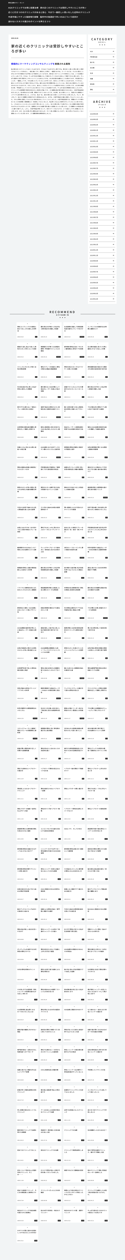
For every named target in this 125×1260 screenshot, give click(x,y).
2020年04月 (94, 288)
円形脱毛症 (93, 57)
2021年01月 (94, 244)
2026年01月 (94, 130)
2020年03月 (94, 293)
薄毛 (91, 89)
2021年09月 (94, 206)
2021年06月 (94, 223)
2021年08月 (94, 212)
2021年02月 (94, 239)
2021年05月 (94, 228)
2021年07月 (94, 217)
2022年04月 (94, 174)
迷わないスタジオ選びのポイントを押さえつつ (29, 21)
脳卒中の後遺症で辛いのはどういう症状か (59, 16)
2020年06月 (94, 277)
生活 (91, 73)
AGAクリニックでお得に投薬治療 (23, 7)
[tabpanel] (27, 330)
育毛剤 (92, 84)
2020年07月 (94, 272)
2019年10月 (94, 299)
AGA (91, 51)
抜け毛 (92, 62)
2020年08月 (94, 266)
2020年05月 (94, 283)
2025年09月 (94, 152)
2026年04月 (94, 114)
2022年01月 (94, 190)
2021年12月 (94, 195)
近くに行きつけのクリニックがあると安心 (27, 12)
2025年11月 (94, 141)
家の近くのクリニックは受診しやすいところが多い (63, 7)
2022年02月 (94, 185)
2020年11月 (94, 255)
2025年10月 (94, 146)
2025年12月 (94, 136)
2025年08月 (94, 157)
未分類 (92, 68)
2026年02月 (94, 125)
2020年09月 (94, 261)
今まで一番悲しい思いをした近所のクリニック (69, 12)
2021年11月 (94, 201)
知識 (91, 79)
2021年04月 (94, 234)
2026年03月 (94, 119)
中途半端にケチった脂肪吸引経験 (23, 16)
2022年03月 (94, 179)
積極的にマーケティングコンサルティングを (33, 63)
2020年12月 (94, 250)
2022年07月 (94, 168)
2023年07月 (94, 163)
